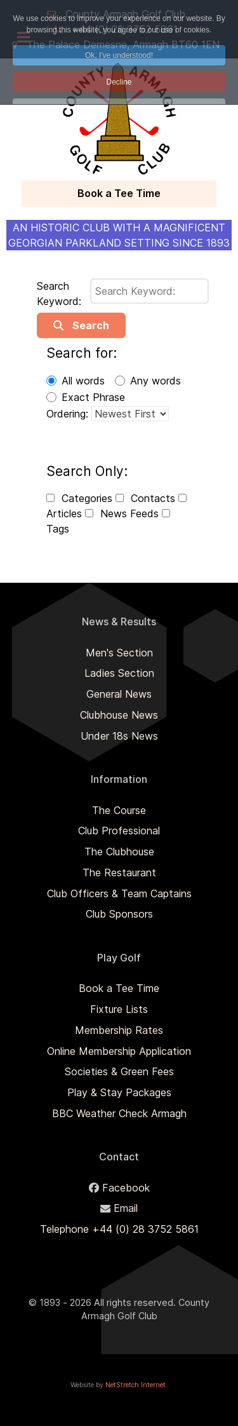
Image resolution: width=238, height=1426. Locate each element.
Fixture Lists (119, 1009)
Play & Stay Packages (119, 1092)
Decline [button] (118, 82)
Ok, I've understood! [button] (119, 55)
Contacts (147, 498)
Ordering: (68, 413)
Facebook (126, 1187)
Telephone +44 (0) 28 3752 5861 (119, 1229)
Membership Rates (119, 1030)
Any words (155, 380)
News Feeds (123, 513)
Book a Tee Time (119, 193)
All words (83, 380)
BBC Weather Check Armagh (119, 1113)
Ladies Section (119, 673)
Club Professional (119, 830)
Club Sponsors (119, 913)
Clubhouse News (119, 715)
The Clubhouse (119, 851)
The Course (119, 810)
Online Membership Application (119, 1051)
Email (126, 1208)
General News (119, 694)
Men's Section (119, 652)
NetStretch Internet (135, 1385)
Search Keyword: (59, 294)
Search (81, 325)
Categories (81, 498)
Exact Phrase (93, 397)
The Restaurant (119, 872)
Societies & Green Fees (119, 1071)
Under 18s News (119, 736)
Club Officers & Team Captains (119, 893)
